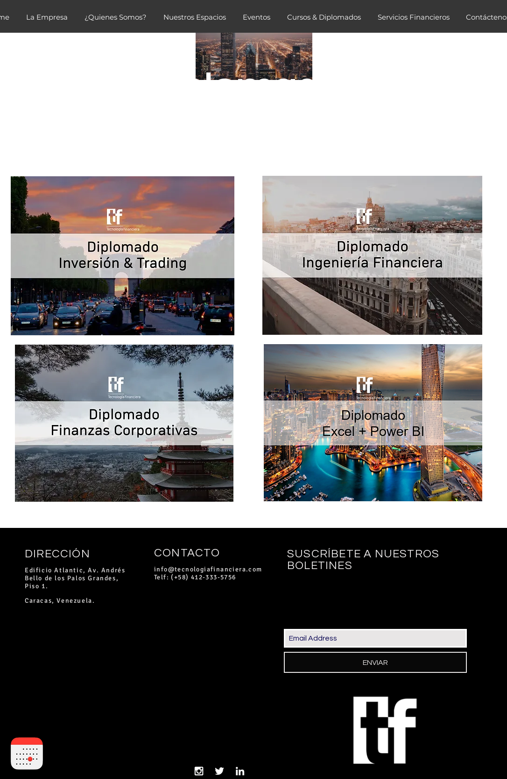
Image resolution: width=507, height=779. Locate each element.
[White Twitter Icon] (219, 771)
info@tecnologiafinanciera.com (208, 569)
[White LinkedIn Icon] (240, 771)
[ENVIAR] (375, 662)
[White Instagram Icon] (199, 771)
